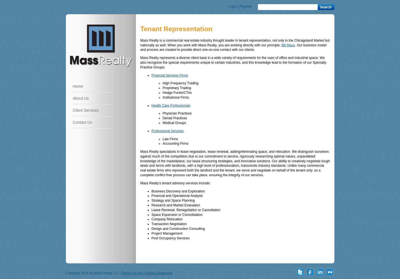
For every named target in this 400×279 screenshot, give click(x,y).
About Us (81, 98)
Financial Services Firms (170, 75)
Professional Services (168, 131)
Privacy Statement (158, 273)
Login (232, 6)
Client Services (86, 110)
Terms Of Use (132, 273)
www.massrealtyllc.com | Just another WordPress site (101, 45)
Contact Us (82, 122)
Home (78, 86)
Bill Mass (288, 45)
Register (245, 6)
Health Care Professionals (171, 106)
